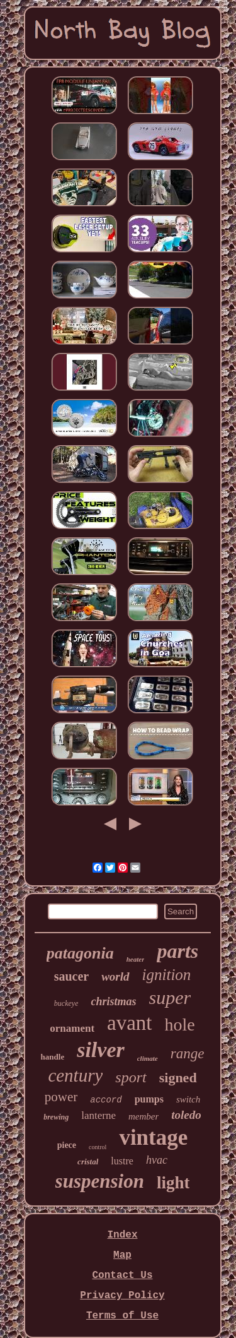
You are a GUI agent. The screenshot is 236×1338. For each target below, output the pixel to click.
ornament (72, 1028)
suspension (99, 1181)
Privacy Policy (122, 1295)
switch (188, 1099)
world (115, 976)
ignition (166, 974)
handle (53, 1056)
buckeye (66, 1003)
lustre (122, 1161)
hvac (156, 1160)
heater (135, 959)
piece (66, 1145)
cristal (87, 1161)
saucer (71, 976)
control (97, 1147)
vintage (153, 1137)
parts (177, 951)
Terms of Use (122, 1316)
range (188, 1053)
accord (105, 1100)
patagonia (80, 953)
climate (147, 1058)
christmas (113, 1001)
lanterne (98, 1115)
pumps (149, 1099)
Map (122, 1255)
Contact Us (122, 1275)
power (61, 1096)
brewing (56, 1117)
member (143, 1116)
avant (129, 1023)
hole (180, 1024)
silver (101, 1049)
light (173, 1182)
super (170, 997)
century (75, 1075)
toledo (186, 1114)
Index (122, 1235)
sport (130, 1077)
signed (178, 1077)
